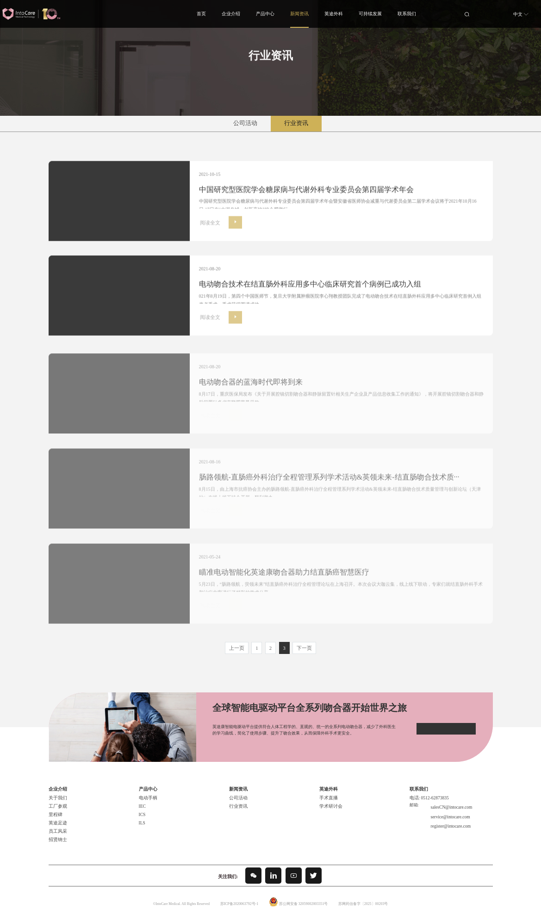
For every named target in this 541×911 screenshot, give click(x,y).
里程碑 (55, 808)
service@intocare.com (446, 806)
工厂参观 (57, 800)
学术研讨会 (329, 800)
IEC (142, 800)
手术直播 (327, 792)
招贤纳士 (57, 833)
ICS (142, 808)
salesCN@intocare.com (447, 799)
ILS (142, 817)
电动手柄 (147, 792)
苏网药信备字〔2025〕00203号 (361, 898)
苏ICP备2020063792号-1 (240, 898)
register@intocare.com (447, 813)
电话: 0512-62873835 (427, 792)
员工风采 (57, 825)
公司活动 (245, 123)
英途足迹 (57, 817)
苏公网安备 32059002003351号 (303, 898)
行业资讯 (296, 123)
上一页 (239, 642)
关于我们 (57, 792)
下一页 (302, 642)
